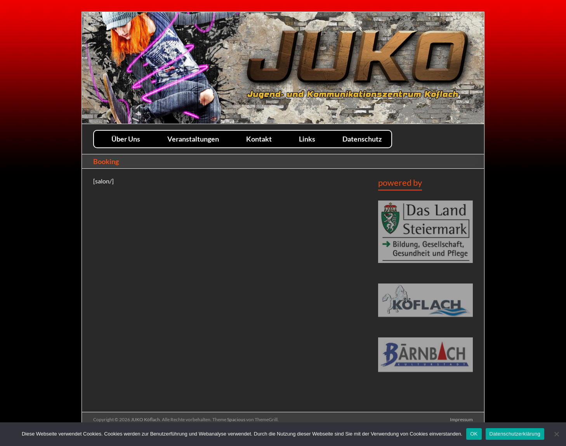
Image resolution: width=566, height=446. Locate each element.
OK (473, 434)
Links (307, 138)
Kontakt (259, 138)
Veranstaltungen (193, 138)
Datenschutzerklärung (515, 434)
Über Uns (125, 138)
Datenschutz (362, 138)
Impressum (461, 419)
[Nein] (556, 434)
